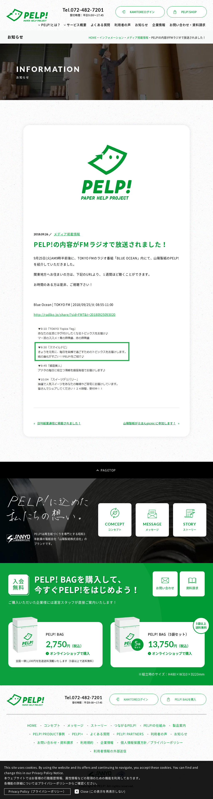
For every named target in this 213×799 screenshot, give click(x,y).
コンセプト (52, 725)
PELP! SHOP (189, 12)
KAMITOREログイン (142, 12)
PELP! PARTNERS (130, 734)
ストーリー (99, 725)
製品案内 (179, 725)
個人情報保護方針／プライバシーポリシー (152, 742)
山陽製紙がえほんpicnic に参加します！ (149, 423)
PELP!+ (77, 734)
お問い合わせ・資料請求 (188, 24)
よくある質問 (100, 24)
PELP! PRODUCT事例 (49, 734)
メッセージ (75, 725)
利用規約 (86, 742)
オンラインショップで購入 (68, 653)
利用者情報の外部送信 (110, 751)
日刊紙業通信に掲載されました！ (59, 423)
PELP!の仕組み (155, 725)
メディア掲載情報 (67, 234)
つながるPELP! (125, 725)
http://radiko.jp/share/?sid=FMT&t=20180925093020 (74, 314)
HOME (32, 725)
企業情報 (158, 24)
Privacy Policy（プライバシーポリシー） (37, 791)
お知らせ (141, 24)
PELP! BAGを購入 (185, 699)
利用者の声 (122, 24)
